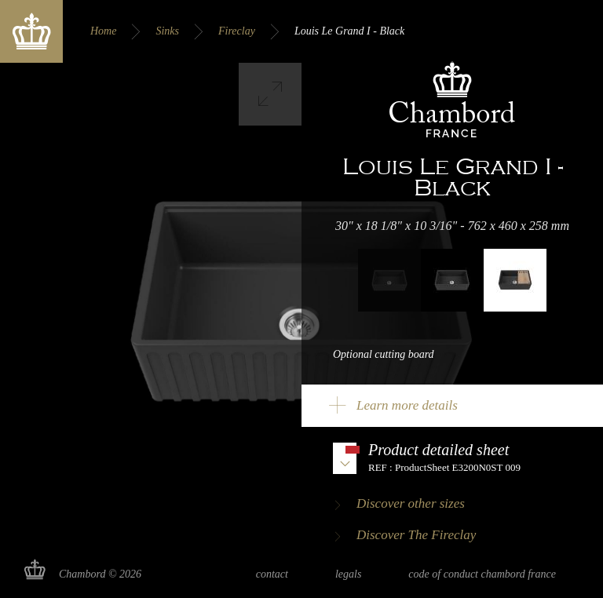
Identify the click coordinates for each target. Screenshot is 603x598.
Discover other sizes (410, 503)
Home (103, 31)
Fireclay (236, 31)
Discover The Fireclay (416, 534)
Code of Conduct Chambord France (482, 574)
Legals (348, 574)
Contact (272, 574)
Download (452, 457)
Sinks (167, 31)
